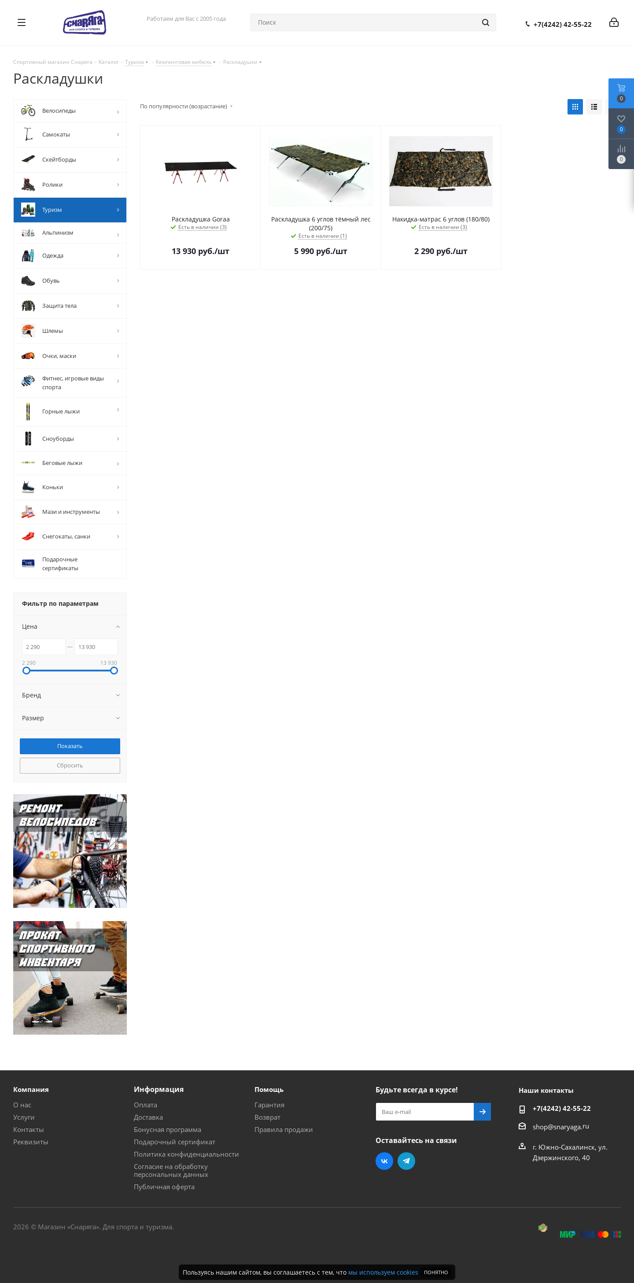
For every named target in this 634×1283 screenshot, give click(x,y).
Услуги (24, 1117)
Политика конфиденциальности (186, 1154)
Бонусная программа (167, 1129)
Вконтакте (384, 1161)
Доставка (148, 1117)
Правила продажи (283, 1129)
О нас (22, 1104)
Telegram (406, 1161)
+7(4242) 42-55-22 (563, 24)
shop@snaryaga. (557, 1126)
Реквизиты (30, 1141)
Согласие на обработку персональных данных (171, 1170)
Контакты (28, 1129)
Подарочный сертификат (174, 1141)
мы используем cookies (383, 1272)
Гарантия (269, 1104)
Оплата (145, 1104)
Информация (159, 1089)
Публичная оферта (164, 1186)
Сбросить (70, 765)
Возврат (267, 1117)
